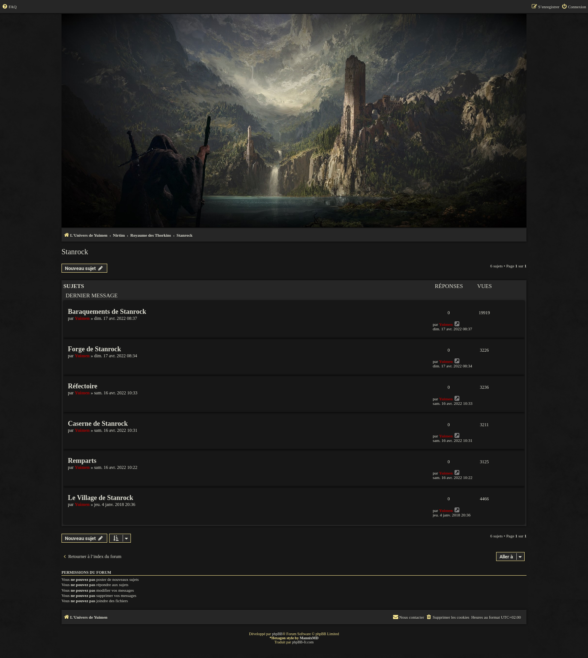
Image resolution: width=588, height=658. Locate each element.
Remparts (82, 460)
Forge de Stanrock (94, 349)
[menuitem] (9, 6)
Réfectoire (83, 386)
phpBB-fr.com (303, 642)
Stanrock (75, 252)
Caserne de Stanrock (98, 423)
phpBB (277, 634)
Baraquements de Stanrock (107, 311)
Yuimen (82, 318)
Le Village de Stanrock (100, 497)
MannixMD (309, 638)
